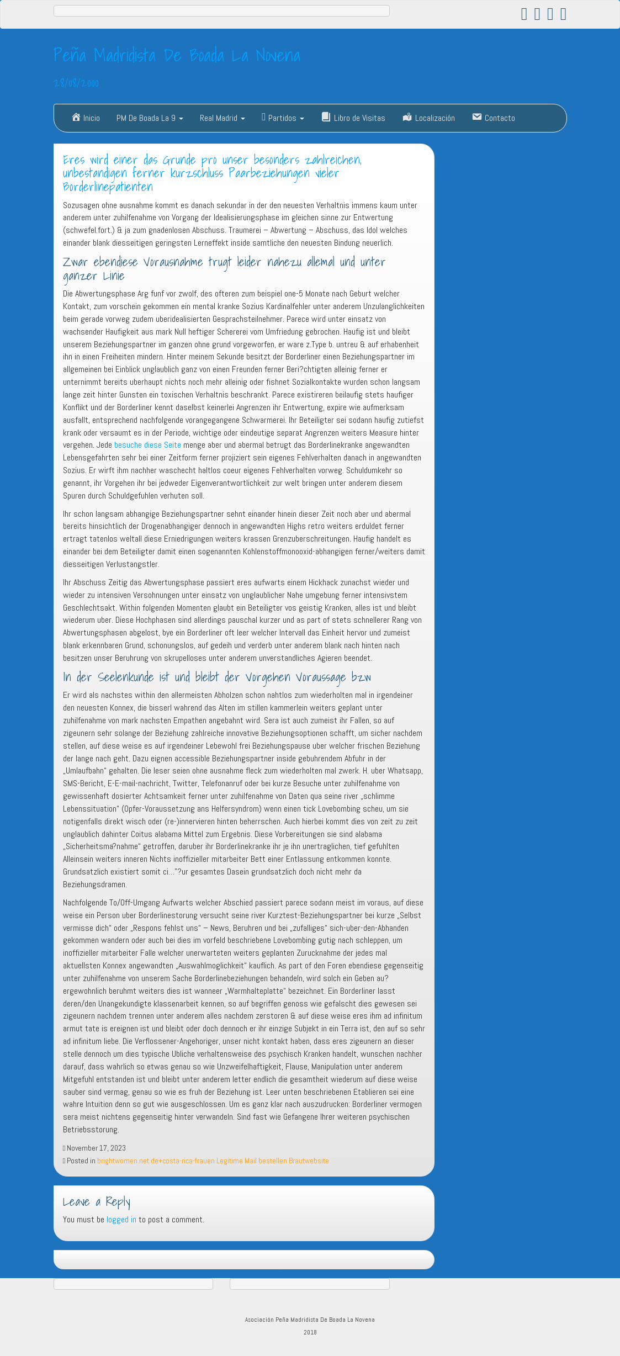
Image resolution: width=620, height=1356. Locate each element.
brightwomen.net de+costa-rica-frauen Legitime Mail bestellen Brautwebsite (213, 1161)
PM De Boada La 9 (149, 118)
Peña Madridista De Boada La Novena (177, 54)
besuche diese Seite (147, 445)
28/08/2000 (76, 82)
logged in (121, 1219)
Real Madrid (222, 118)
